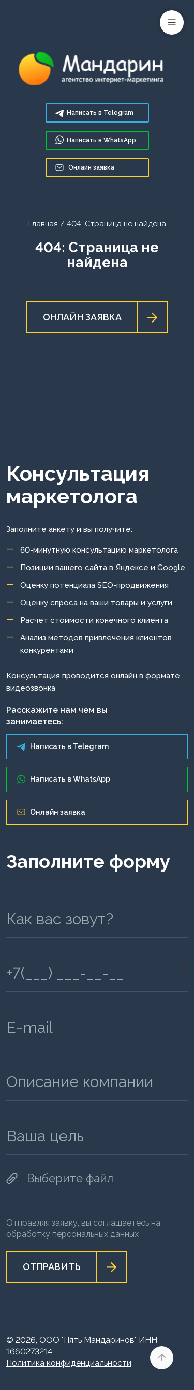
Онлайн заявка (84, 167)
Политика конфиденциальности (68, 1363)
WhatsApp (95, 139)
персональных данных (95, 1234)
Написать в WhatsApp (63, 779)
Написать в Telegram (63, 746)
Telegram (94, 113)
